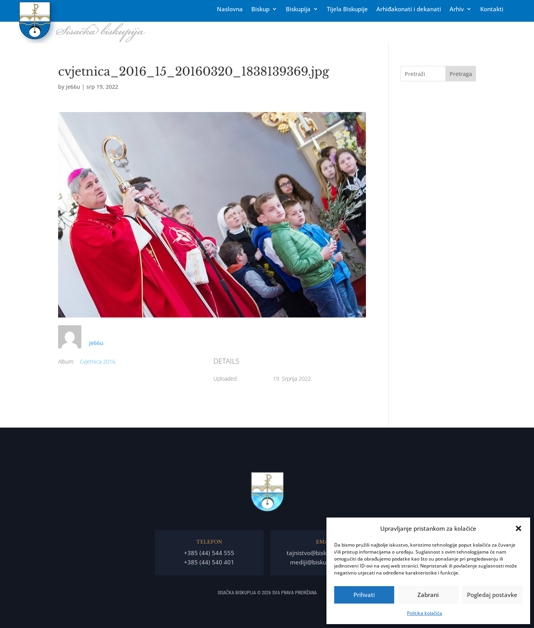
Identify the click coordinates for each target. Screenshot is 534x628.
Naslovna (230, 9)
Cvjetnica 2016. (98, 361)
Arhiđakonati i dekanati (408, 9)
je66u (73, 86)
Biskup (260, 9)
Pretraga (461, 74)
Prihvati (364, 595)
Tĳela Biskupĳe (347, 9)
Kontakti (491, 9)
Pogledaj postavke (492, 595)
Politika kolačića (424, 613)
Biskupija (298, 9)
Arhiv (457, 9)
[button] (518, 528)
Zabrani (428, 595)
